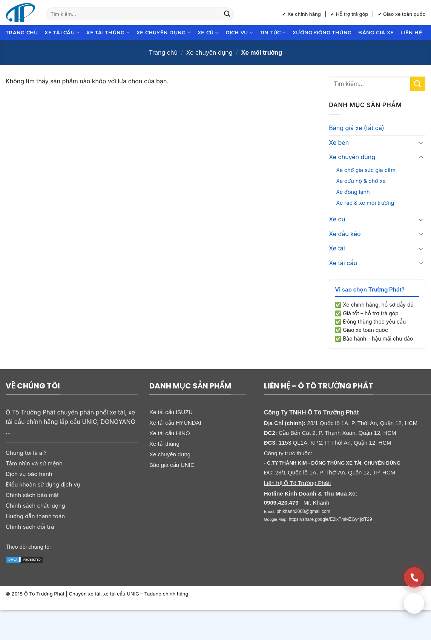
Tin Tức (273, 32)
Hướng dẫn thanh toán (35, 516)
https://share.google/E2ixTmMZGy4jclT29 (330, 519)
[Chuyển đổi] (420, 142)
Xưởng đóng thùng (322, 32)
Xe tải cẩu (62, 32)
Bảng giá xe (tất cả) (356, 128)
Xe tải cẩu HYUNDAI (175, 422)
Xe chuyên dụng (164, 32)
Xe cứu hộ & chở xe (360, 181)
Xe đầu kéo (344, 234)
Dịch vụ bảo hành (29, 473)
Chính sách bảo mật (32, 495)
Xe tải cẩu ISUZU (171, 412)
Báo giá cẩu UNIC (172, 465)
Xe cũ (208, 32)
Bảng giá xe (376, 32)
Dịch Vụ (239, 32)
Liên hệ (411, 32)
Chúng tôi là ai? (26, 452)
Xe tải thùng (108, 32)
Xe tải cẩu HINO (169, 433)
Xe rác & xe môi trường (365, 203)
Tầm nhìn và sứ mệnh (34, 463)
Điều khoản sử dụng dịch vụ (43, 484)
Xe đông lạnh (353, 192)
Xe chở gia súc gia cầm (366, 170)
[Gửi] (227, 14)
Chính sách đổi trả (30, 526)
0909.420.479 (281, 502)
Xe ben (339, 142)
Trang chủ (22, 32)
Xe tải (337, 248)
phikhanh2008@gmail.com (303, 511)
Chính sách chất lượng (35, 505)
